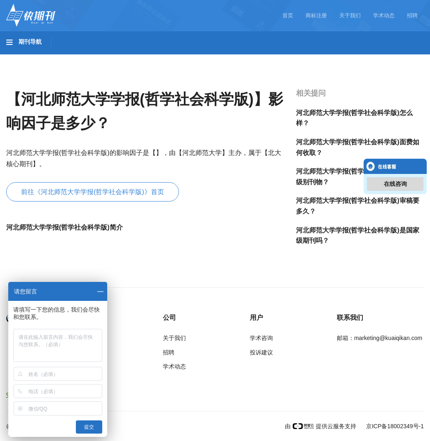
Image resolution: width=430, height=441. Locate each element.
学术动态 (384, 15)
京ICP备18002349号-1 (394, 426)
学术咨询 (261, 338)
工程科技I (70, 58)
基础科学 (27, 58)
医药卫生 (200, 58)
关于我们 (350, 15)
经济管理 (27, 81)
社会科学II (377, 58)
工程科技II (114, 58)
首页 (287, 15)
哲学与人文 (287, 58)
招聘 (412, 15)
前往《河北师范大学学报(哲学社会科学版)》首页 (92, 191)
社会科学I (333, 58)
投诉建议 (261, 352)
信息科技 (242, 58)
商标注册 (316, 15)
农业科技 (158, 58)
